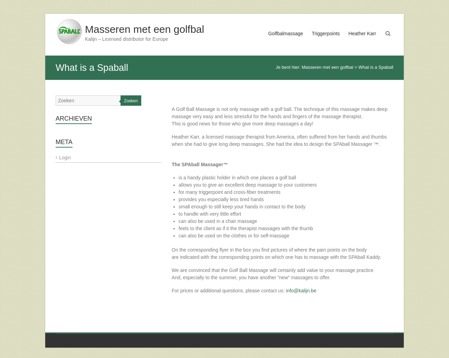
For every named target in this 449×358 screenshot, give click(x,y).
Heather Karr (362, 33)
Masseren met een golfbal (144, 29)
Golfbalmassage (285, 33)
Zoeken (131, 100)
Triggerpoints (326, 33)
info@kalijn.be (301, 290)
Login (65, 157)
